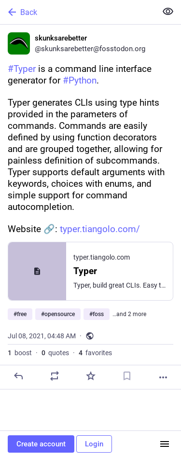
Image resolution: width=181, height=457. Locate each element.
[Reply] (18, 376)
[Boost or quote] (54, 376)
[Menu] (164, 444)
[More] (163, 377)
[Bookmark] (127, 376)
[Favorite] (91, 376)
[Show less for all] (168, 11)
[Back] (77, 12)
